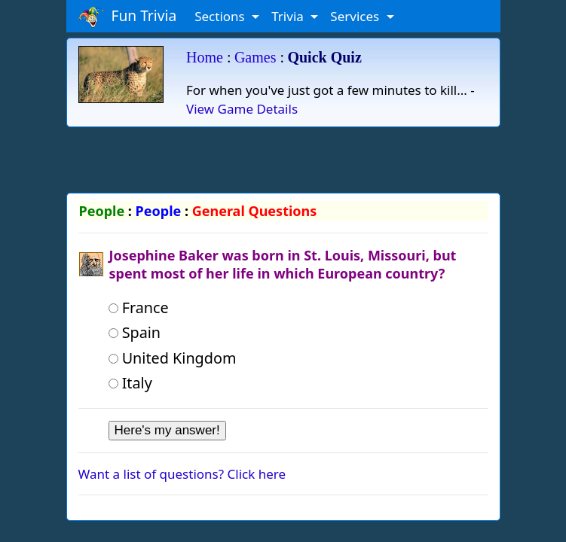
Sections (221, 16)
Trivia (289, 16)
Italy (130, 383)
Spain (135, 332)
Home (204, 57)
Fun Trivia (127, 16)
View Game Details (242, 108)
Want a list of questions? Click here (182, 474)
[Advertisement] (283, 157)
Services (356, 16)
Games (255, 57)
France (139, 307)
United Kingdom (173, 358)
